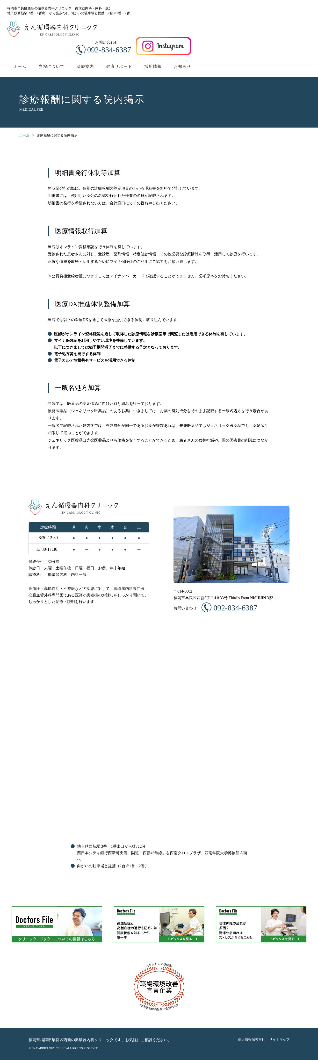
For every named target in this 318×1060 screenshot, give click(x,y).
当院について (51, 66)
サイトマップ (279, 1039)
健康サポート (119, 66)
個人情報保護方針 (251, 1039)
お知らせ (182, 66)
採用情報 (153, 66)
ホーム (19, 66)
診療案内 (85, 66)
